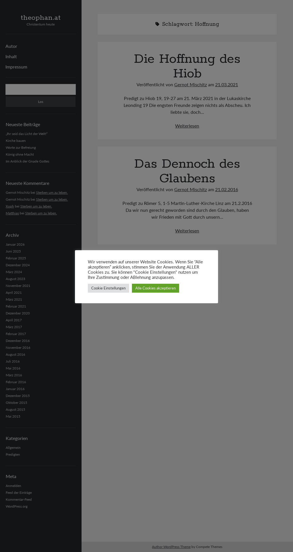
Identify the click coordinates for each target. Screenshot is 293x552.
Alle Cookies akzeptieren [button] (155, 288)
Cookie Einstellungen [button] (108, 288)
